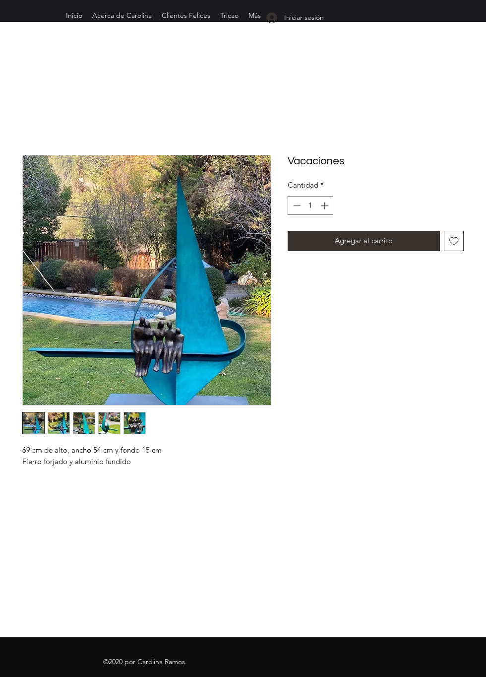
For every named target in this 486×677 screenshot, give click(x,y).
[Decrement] (296, 206)
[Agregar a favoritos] (454, 241)
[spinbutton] (311, 206)
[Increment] (325, 206)
